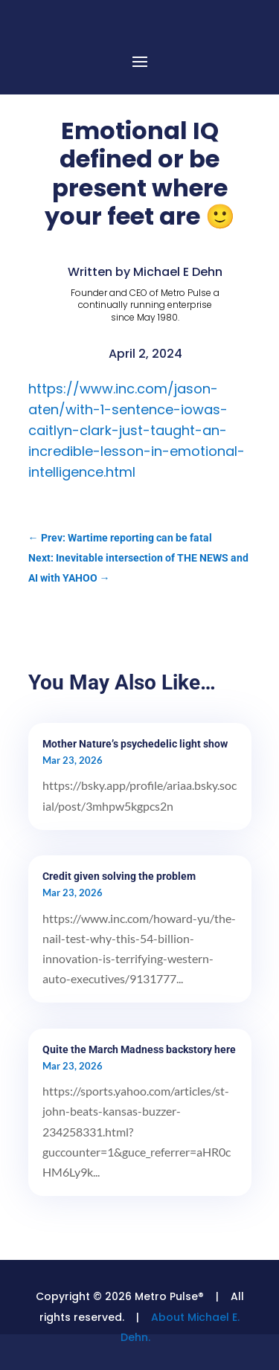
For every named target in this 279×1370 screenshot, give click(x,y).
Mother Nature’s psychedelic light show (135, 744)
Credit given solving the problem (119, 876)
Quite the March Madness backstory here (139, 1049)
